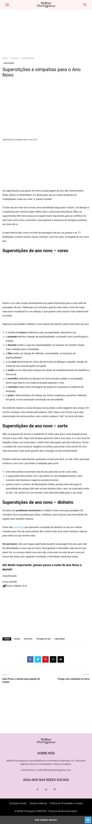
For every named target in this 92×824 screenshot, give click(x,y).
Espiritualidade (27, 58)
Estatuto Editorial (38, 803)
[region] (46, 35)
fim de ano (28, 639)
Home (5, 58)
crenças (17, 639)
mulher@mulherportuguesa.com (53, 770)
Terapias (14, 58)
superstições (60, 639)
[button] (7, 5)
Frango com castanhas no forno (74, 679)
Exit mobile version (46, 819)
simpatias (18, 527)
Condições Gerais (18, 803)
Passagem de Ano (43, 639)
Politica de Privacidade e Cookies (66, 803)
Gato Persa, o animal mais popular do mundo (21, 680)
